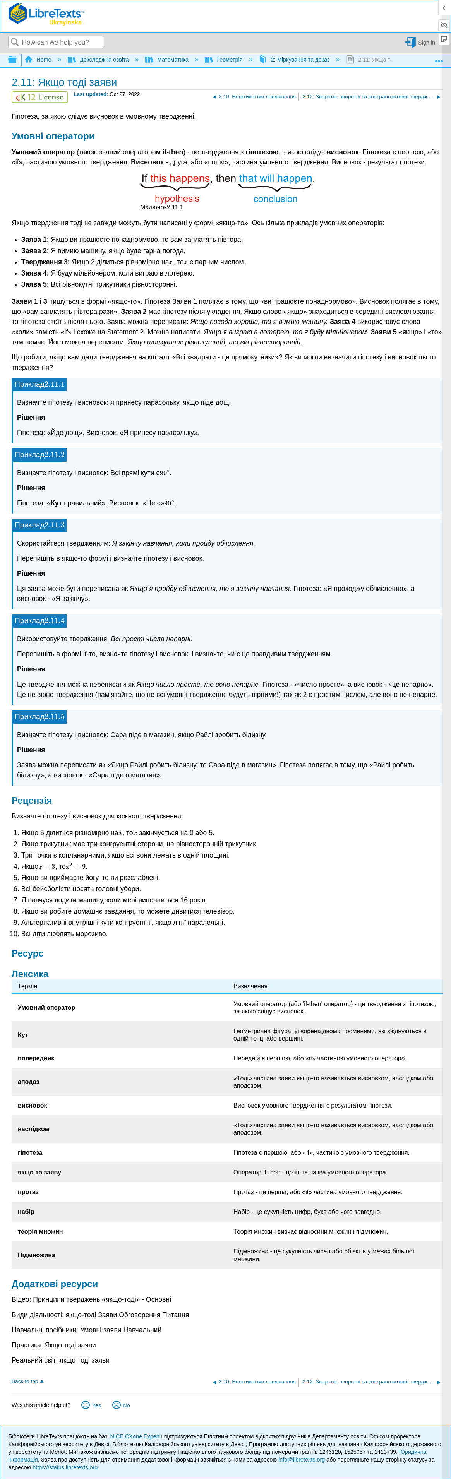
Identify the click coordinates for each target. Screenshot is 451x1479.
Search (15, 43)
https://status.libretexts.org (65, 1467)
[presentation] (175, 207)
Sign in (426, 42)
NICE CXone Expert (135, 1436)
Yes (96, 1405)
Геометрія (224, 59)
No (126, 1405)
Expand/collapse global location (439, 58)
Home (38, 59)
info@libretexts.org (301, 1460)
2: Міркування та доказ (295, 59)
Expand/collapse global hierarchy (17, 60)
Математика (167, 59)
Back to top (25, 1381)
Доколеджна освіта (99, 59)
